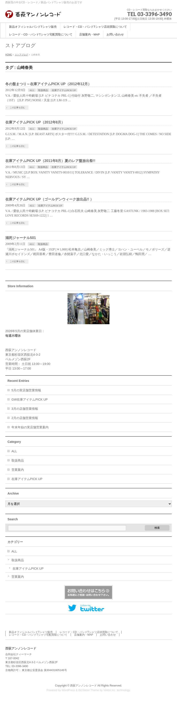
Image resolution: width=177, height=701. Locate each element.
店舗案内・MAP (83, 634)
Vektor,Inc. (109, 689)
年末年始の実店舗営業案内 (30, 427)
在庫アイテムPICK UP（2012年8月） (35, 122)
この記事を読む (17, 107)
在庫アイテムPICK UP (64, 90)
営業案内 (17, 469)
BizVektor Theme (88, 689)
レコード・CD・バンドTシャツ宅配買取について (38, 634)
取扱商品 (43, 90)
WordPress (68, 689)
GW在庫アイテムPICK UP (29, 399)
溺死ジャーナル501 (20, 238)
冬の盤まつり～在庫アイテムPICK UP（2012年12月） (48, 84)
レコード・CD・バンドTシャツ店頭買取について (89, 631)
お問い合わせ (108, 634)
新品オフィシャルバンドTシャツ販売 (31, 631)
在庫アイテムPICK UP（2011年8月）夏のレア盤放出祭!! (50, 161)
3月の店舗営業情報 (24, 408)
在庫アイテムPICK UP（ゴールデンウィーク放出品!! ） (49, 199)
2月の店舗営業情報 (24, 417)
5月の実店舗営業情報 (26, 390)
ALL (32, 90)
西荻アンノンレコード (83, 685)
